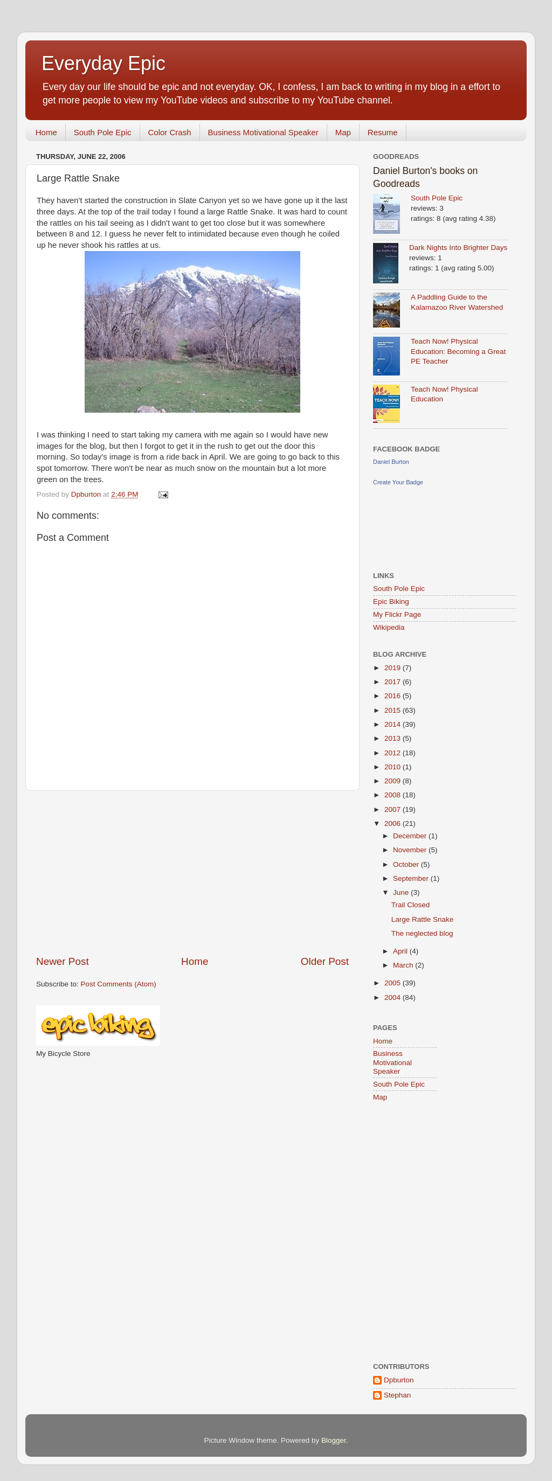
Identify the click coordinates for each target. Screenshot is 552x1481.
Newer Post (62, 961)
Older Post (325, 961)
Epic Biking (391, 601)
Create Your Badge (398, 482)
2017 (393, 682)
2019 (393, 668)
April (401, 951)
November (411, 850)
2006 (393, 823)
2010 (393, 767)
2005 (393, 983)
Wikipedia (389, 627)
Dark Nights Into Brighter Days (458, 248)
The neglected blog (422, 933)
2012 (393, 753)
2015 (393, 710)
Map (343, 132)
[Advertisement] (192, 872)
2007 (393, 809)
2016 (393, 696)
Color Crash (169, 132)
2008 (393, 795)
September (412, 878)
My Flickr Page (397, 614)
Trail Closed (410, 905)
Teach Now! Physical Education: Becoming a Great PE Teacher (458, 351)
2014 (393, 724)
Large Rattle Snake (422, 919)
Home (46, 132)
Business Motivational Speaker (263, 132)
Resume (383, 132)
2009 (393, 781)
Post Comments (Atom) (118, 984)
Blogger (333, 1440)
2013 (393, 738)
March (404, 965)
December (411, 836)
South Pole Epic (103, 132)
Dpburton (399, 1380)
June (402, 892)
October (407, 864)
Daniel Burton (391, 461)
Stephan (397, 1395)
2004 (393, 997)
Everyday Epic (103, 63)
